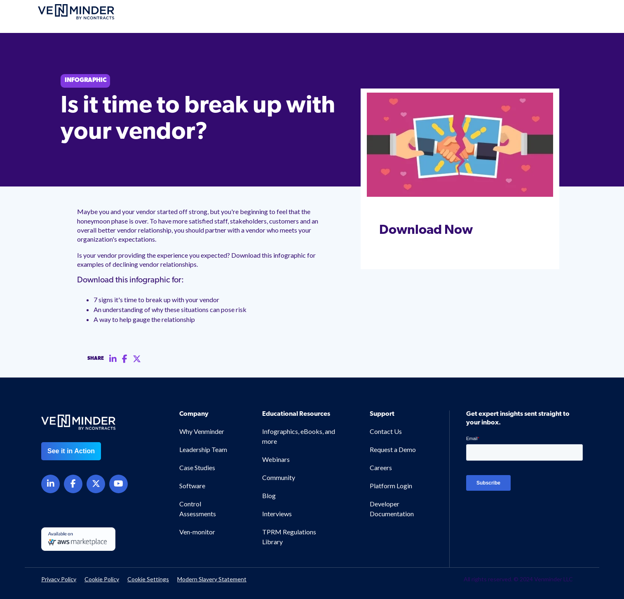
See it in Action (71, 451)
